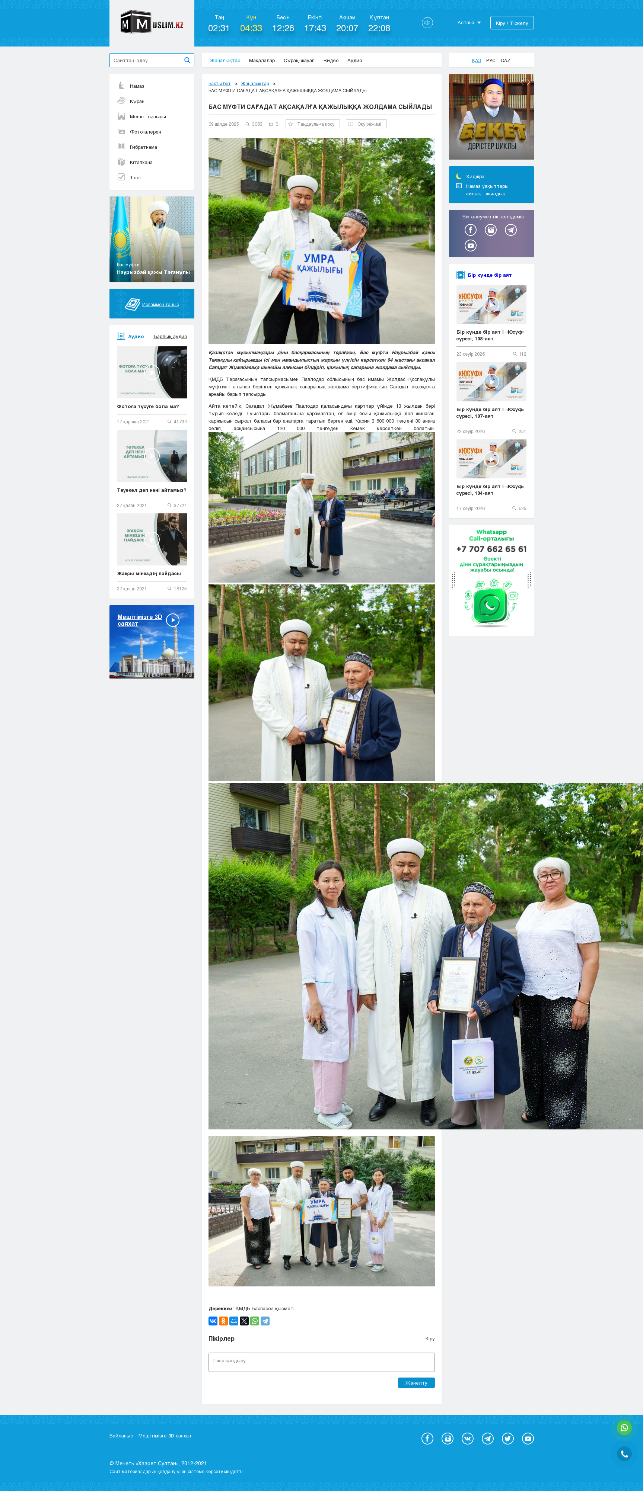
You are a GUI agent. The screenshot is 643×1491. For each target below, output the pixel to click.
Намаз (130, 85)
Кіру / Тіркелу (512, 23)
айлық (473, 193)
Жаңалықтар (225, 60)
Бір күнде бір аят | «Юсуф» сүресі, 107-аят (490, 412)
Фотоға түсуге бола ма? (148, 406)
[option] (491, 118)
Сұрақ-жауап (299, 60)
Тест (129, 177)
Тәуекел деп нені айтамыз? (152, 490)
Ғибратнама (137, 146)
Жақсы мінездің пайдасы (149, 573)
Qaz (505, 60)
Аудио (354, 60)
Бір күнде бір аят (490, 275)
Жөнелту (416, 1383)
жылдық (495, 193)
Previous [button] (522, 82)
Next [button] (529, 82)
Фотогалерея (139, 131)
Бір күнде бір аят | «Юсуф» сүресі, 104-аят (490, 489)
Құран (130, 101)
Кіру (430, 1338)
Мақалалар (262, 60)
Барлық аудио (170, 336)
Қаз (476, 60)
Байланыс (121, 1436)
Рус (491, 60)
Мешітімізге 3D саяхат (165, 1436)
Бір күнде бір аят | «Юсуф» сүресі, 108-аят (490, 335)
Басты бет (220, 83)
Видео (331, 60)
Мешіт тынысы (141, 116)
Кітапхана (135, 162)
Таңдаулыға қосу (311, 123)
